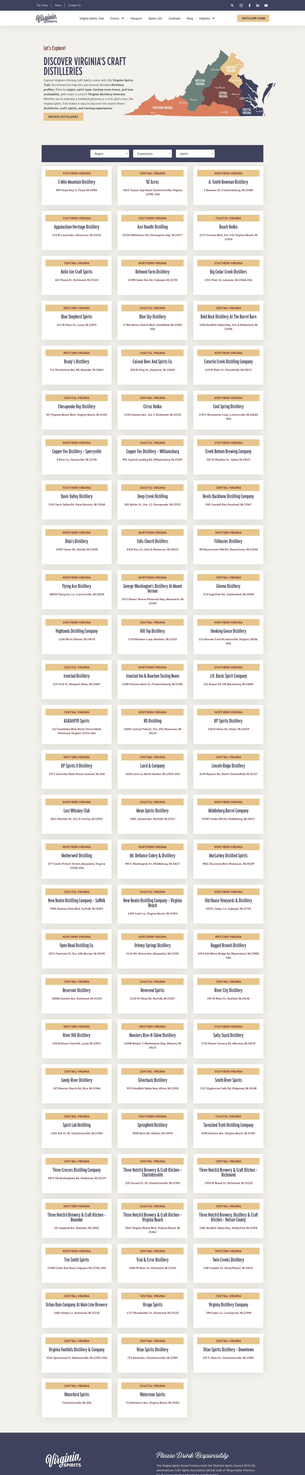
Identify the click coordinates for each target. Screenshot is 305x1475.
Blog (190, 18)
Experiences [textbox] (145, 154)
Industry (207, 18)
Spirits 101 (155, 18)
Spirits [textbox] (184, 154)
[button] (232, 5)
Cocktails (175, 18)
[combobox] (109, 154)
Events (117, 18)
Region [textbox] (99, 154)
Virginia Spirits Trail (92, 18)
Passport (136, 18)
